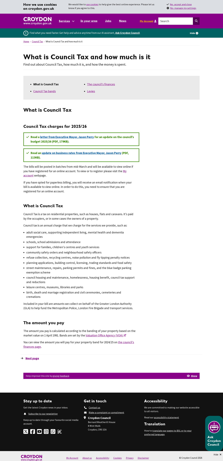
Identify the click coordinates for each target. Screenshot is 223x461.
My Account (146, 21)
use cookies (92, 4)
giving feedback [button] (61, 375)
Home (26, 41)
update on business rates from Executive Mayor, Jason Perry (81, 153)
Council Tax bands (44, 91)
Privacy (129, 457)
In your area (89, 20)
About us (87, 457)
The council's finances (101, 84)
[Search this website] (196, 21)
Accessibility (102, 457)
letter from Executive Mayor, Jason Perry (67, 137)
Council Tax (37, 41)
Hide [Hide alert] (192, 33)
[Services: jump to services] (66, 21)
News (122, 20)
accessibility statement (166, 417)
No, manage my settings (183, 8)
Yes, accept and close (181, 4)
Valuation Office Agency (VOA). (104, 335)
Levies (91, 91)
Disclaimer (143, 457)
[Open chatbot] (214, 433)
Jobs (108, 20)
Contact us (94, 407)
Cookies (117, 457)
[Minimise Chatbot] (217, 454)
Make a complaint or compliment (106, 412)
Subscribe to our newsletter (43, 413)
